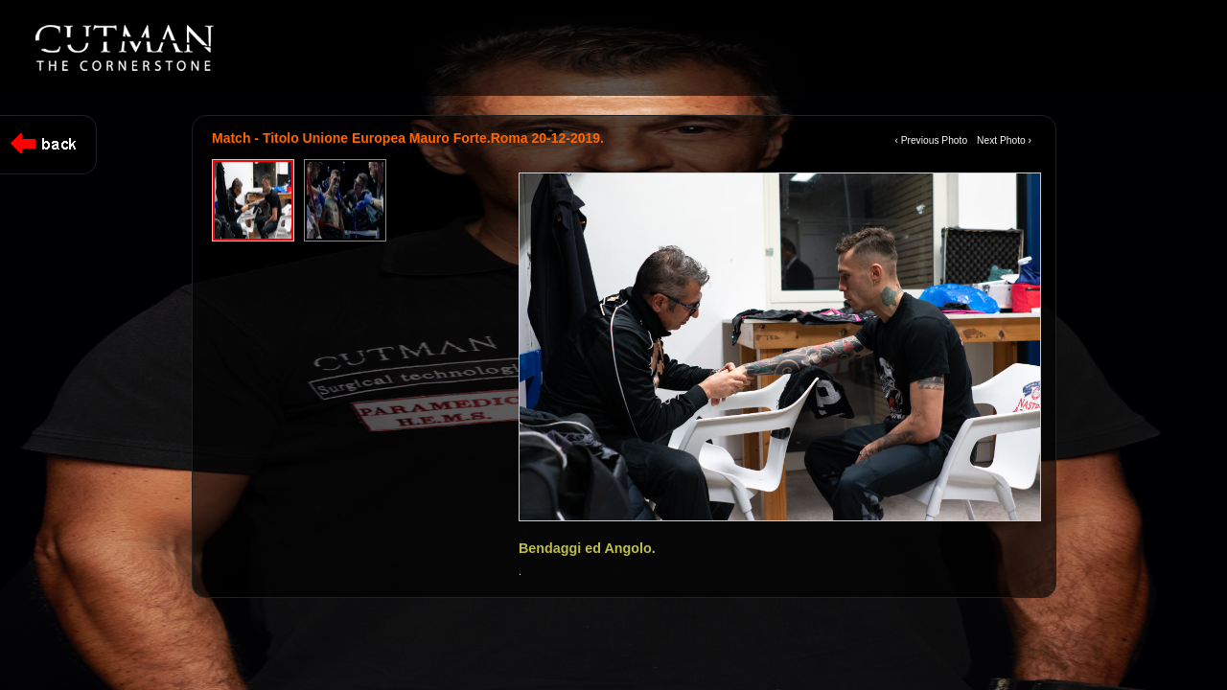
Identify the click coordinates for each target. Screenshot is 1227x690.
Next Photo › (1004, 140)
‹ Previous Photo (930, 140)
